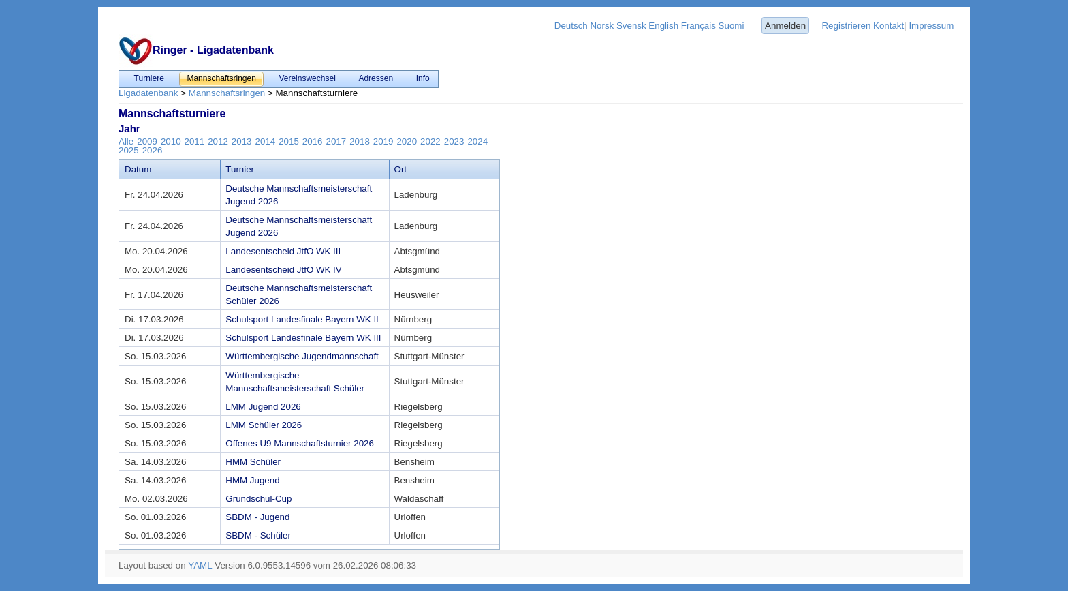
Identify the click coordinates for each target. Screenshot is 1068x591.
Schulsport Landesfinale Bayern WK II (301, 319)
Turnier (239, 169)
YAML (200, 565)
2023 (454, 141)
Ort (400, 169)
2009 (147, 141)
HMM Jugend (252, 480)
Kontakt (888, 25)
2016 (312, 141)
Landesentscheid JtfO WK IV (283, 269)
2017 (336, 141)
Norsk (602, 25)
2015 (289, 141)
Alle (126, 141)
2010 (171, 141)
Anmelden (785, 25)
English (663, 25)
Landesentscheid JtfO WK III (283, 251)
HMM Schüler (253, 462)
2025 (129, 150)
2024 (477, 141)
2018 (359, 141)
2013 (242, 141)
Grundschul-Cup (258, 499)
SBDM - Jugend (257, 517)
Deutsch (571, 25)
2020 (406, 141)
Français (698, 25)
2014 (265, 141)
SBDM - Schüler (258, 535)
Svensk (631, 25)
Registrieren (845, 25)
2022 (430, 141)
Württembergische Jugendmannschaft (301, 356)
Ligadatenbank (148, 93)
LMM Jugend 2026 (262, 406)
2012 (218, 141)
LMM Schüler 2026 (263, 425)
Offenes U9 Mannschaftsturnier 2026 (299, 443)
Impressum (931, 25)
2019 (383, 141)
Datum (138, 169)
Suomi (731, 25)
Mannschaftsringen (227, 93)
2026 (152, 150)
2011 (195, 141)
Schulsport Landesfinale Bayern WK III (303, 338)
